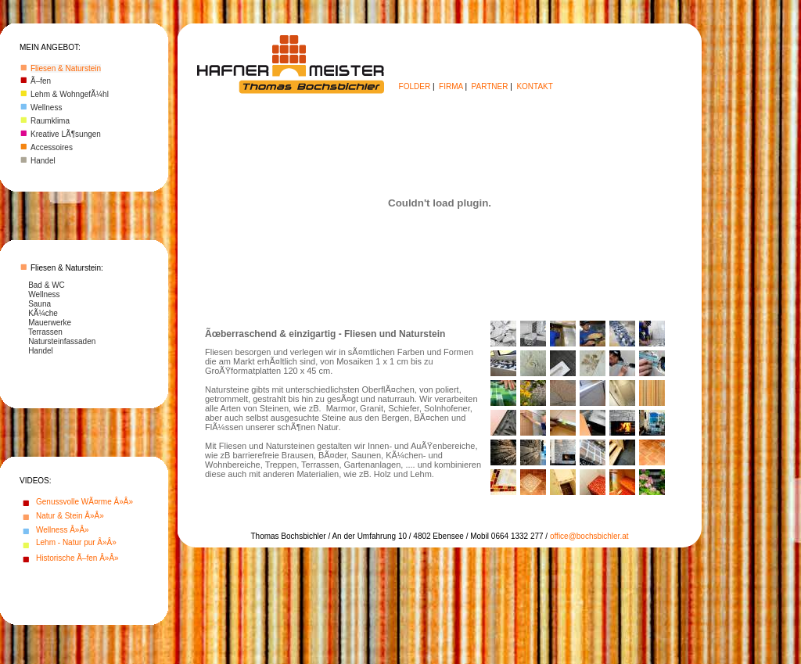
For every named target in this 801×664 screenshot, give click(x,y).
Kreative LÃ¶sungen (66, 134)
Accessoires (52, 147)
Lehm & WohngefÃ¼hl (70, 94)
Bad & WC (46, 285)
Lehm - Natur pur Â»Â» (76, 542)
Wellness (46, 107)
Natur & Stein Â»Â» (70, 515)
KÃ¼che (43, 313)
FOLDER (415, 86)
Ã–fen (41, 81)
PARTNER (490, 86)
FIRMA (451, 86)
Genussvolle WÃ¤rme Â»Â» (84, 501)
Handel (43, 160)
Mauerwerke (49, 322)
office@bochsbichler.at (589, 536)
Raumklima (50, 121)
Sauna (39, 304)
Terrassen (45, 332)
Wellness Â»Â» (62, 530)
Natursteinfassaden (61, 341)
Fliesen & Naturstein (66, 68)
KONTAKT (534, 86)
